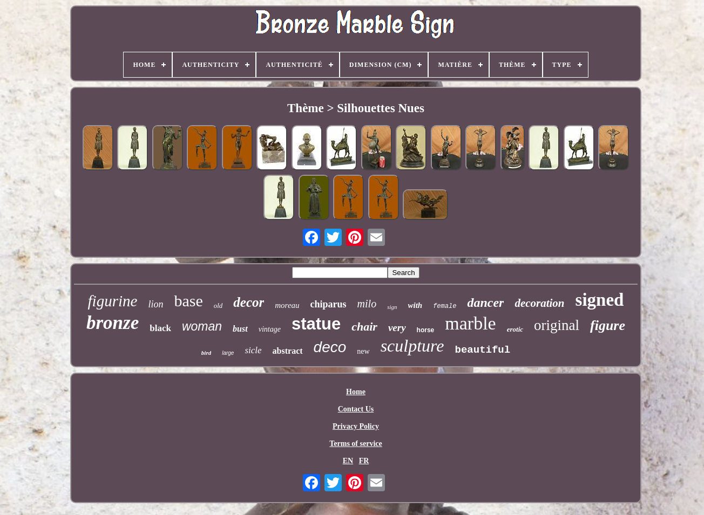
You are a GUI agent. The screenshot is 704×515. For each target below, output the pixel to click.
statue (316, 323)
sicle (253, 350)
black (160, 328)
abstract (288, 350)
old (218, 305)
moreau (287, 305)
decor (248, 302)
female (444, 306)
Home (355, 392)
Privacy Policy (356, 426)
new (363, 351)
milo (367, 304)
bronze (112, 322)
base (188, 301)
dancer (485, 303)
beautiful (483, 350)
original (556, 325)
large (228, 353)
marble (470, 323)
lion (155, 304)
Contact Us (356, 409)
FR (364, 461)
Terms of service (355, 444)
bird (206, 352)
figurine (113, 301)
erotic (515, 329)
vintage (270, 329)
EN (348, 461)
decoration (539, 303)
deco (330, 347)
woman (202, 326)
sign (392, 307)
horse (426, 330)
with (415, 305)
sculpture (412, 345)
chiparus (328, 304)
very (397, 327)
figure (607, 325)
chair (364, 326)
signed (600, 300)
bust (240, 328)
